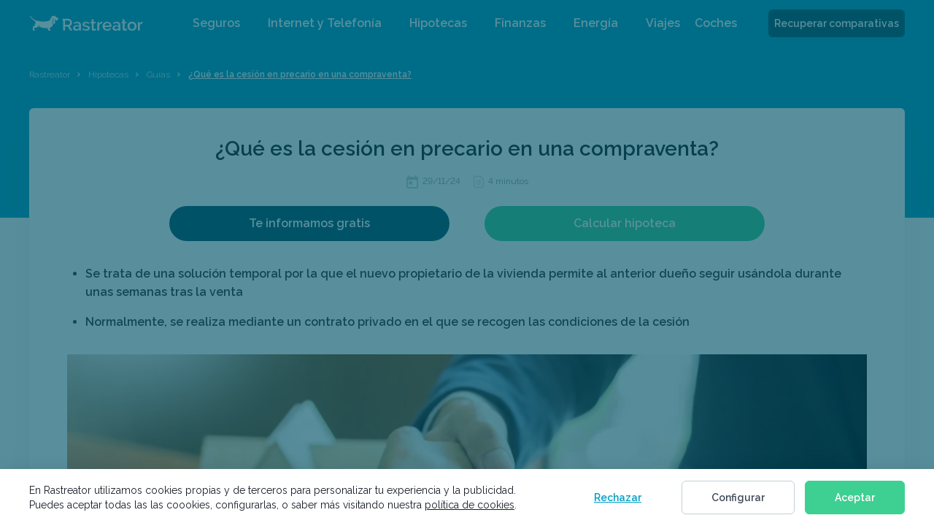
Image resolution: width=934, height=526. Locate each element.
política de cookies (469, 505)
